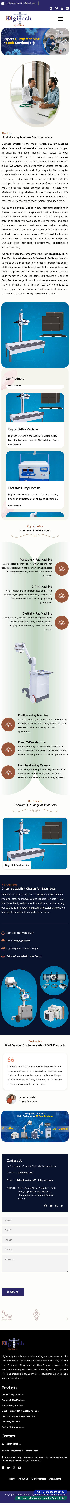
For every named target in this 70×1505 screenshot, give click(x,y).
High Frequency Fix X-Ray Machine (18, 1416)
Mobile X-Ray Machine (12, 1405)
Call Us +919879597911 (50, 1492)
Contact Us (55, 1478)
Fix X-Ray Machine (11, 1422)
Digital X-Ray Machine (12, 1395)
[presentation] (24, 1281)
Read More (14, 386)
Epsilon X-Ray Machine (13, 1427)
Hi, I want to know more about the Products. (41, 1498)
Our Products (38, 1478)
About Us (24, 1478)
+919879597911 (25, 1172)
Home (12, 1478)
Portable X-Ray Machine (13, 1400)
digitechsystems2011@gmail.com (20, 3)
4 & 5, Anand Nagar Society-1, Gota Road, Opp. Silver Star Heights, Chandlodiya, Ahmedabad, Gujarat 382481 (35, 1459)
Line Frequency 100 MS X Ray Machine (20, 1411)
